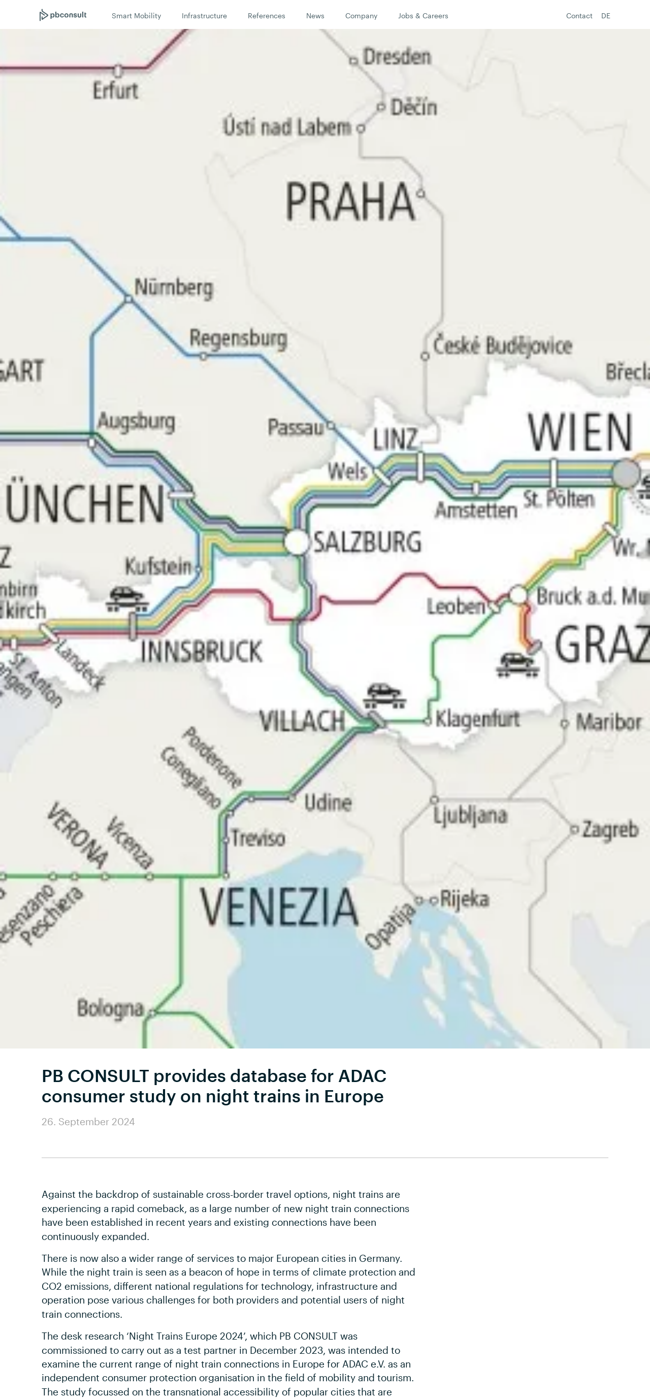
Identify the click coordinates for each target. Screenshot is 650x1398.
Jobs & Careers (423, 16)
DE (605, 16)
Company (361, 16)
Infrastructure (204, 16)
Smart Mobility (136, 16)
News (315, 16)
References (266, 16)
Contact (579, 16)
